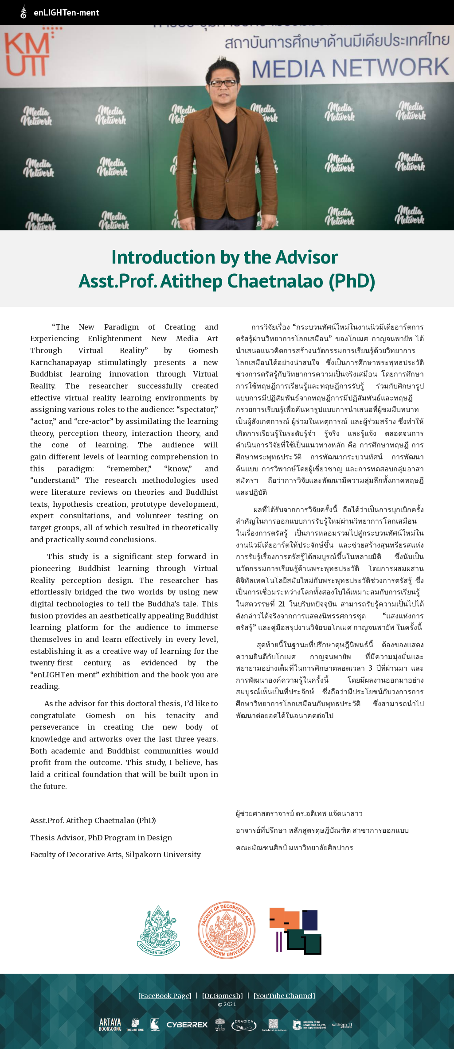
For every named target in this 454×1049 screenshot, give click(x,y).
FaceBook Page (164, 996)
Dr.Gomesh (222, 996)
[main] (227, 268)
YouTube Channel (284, 996)
